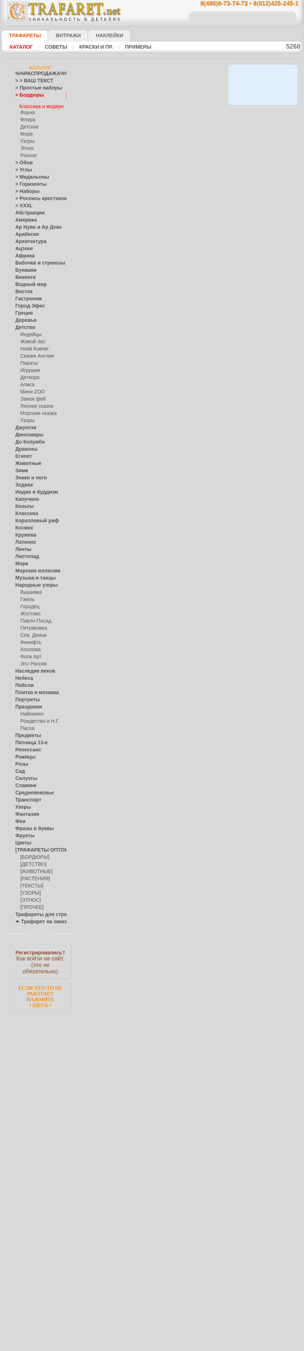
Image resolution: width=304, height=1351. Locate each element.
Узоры (27, 138)
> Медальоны (29, 174)
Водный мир (28, 281)
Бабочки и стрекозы (35, 260)
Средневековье (30, 789)
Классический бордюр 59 (167, 969)
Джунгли (24, 424)
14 (209, 166)
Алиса (26, 381)
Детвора (29, 374)
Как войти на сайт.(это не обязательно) (40, 958)
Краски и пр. (89, 47)
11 (179, 166)
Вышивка (30, 589)
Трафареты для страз (37, 911)
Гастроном (26, 295)
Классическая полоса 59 (166, 1031)
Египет (22, 453)
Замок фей (31, 396)
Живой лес (31, 338)
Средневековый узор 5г (165, 578)
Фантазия (25, 811)
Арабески (25, 231)
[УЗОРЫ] (29, 890)
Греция (22, 310)
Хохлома (29, 646)
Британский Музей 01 (163, 200)
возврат (167, 1332)
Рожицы (23, 754)
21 (172, 178)
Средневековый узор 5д (166, 454)
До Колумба (27, 439)
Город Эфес (27, 303)
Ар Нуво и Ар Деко (34, 224)
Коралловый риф (33, 517)
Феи (19, 818)
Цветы (22, 840)
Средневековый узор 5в (166, 516)
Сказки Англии (35, 353)
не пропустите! (266, 437)
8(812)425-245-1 (201, 1270)
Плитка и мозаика (34, 689)
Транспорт (26, 797)
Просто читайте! (266, 378)
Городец (28, 603)
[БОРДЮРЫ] (33, 854)
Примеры (128, 47)
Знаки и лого (28, 474)
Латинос (24, 539)
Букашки (24, 267)
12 (189, 166)
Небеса (22, 675)
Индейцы (29, 331)
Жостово (29, 610)
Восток (22, 288)
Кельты (22, 503)
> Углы (22, 167)
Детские (28, 124)
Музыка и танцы (32, 575)
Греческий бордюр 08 (163, 702)
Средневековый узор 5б (166, 640)
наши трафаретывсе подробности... (266, 409)
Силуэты (24, 775)
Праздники (26, 704)
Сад (19, 768)
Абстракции (27, 210)
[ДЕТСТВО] (31, 861)
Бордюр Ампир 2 (157, 330)
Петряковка (32, 625)
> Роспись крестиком (36, 195)
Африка (23, 253)
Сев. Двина (31, 632)
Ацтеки (22, 245)
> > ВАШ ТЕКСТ (30, 81)
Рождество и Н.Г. (37, 718)
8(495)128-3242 (158, 1270)
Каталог (20, 47)
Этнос (26, 145)
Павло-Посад (34, 618)
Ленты (21, 546)
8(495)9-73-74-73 (115, 1270)
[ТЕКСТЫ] (30, 883)
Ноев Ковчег (33, 346)
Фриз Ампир (152, 392)
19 (150, 178)
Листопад (25, 553)
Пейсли (22, 682)
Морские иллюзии (34, 568)
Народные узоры (32, 582)
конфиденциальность (133, 1332)
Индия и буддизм (32, 489)
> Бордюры (26, 95)
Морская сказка (36, 410)
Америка (24, 217)
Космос (23, 525)
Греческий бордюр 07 (163, 764)
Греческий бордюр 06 (163, 832)
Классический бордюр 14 (167, 1093)
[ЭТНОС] (29, 897)
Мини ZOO (31, 389)
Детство (23, 324)
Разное (27, 152)
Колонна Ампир (155, 262)
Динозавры (27, 431)
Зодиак (22, 482)
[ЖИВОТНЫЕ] (34, 868)
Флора (27, 116)
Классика (25, 510)
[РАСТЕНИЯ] (33, 875)
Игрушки (29, 367)
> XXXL (22, 202)
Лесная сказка (34, 403)
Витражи (59, 35)
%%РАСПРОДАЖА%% (38, 74)
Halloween (30, 711)
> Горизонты (27, 181)
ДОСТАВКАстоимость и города (266, 315)
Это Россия (31, 661)
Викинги (23, 274)
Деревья (23, 317)
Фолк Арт (30, 653)
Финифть (29, 639)
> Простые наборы (34, 88)
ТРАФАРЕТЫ (21, 35)
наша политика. (188, 1345)
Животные (26, 460)
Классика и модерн (40, 102)
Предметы (25, 732)
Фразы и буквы (30, 825)
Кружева (24, 532)
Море (26, 131)
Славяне (24, 782)
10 (169, 166)
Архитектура (28, 238)
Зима (20, 467)
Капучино (25, 496)
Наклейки (97, 35)
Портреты (25, 696)
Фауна (27, 109)
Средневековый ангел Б (166, 901)
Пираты (28, 360)
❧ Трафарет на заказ (37, 918)
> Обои (22, 159)
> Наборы (25, 188)
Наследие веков (31, 668)
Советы (52, 47)
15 (220, 166)
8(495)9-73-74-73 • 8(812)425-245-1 (241, 4)
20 (161, 178)
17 (129, 178)
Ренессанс (25, 747)
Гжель (26, 596)
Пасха (26, 725)
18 (139, 178)
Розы (20, 761)
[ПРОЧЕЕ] (30, 904)
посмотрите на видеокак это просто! (266, 347)
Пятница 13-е (28, 739)
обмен (185, 1332)
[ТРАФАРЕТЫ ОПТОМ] (38, 847)
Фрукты (23, 832)
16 (119, 178)
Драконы (24, 446)
